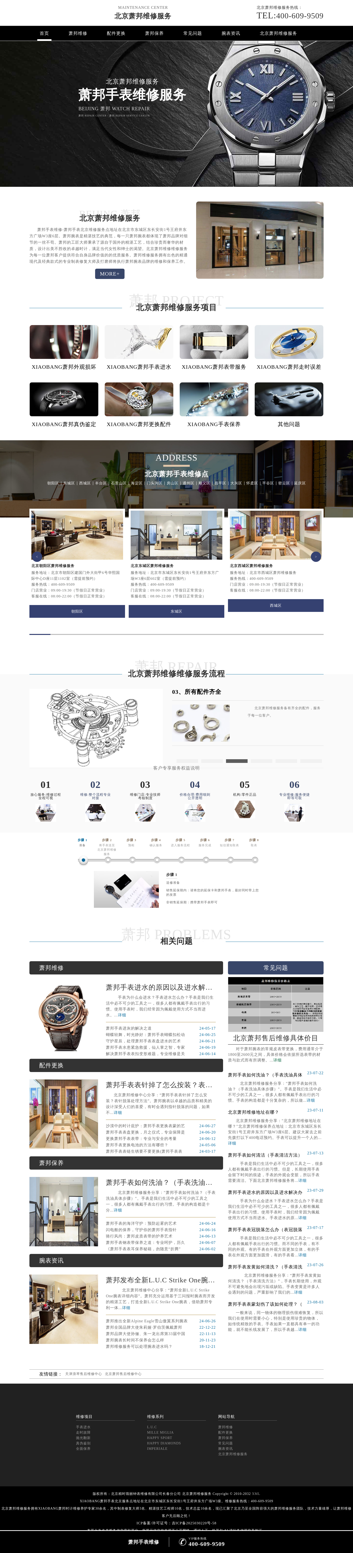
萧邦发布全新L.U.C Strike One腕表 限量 (161, 1280)
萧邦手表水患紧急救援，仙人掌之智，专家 (161, 1047)
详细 (122, 1015)
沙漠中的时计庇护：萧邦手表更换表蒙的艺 (161, 1126)
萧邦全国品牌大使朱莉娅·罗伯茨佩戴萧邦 (161, 1327)
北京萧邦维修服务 (142, 16)
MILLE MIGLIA (160, 1432)
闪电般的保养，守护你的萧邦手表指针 (161, 1230)
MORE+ (110, 274)
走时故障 (83, 1432)
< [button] (37, 556)
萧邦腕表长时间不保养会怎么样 (161, 1340)
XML (256, 1494)
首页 (44, 33)
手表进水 (83, 1427)
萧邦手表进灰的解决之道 (161, 1028)
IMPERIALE (157, 1449)
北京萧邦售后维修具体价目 (275, 1038)
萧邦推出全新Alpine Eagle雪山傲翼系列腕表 (161, 1321)
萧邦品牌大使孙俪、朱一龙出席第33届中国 (161, 1334)
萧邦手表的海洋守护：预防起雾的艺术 (161, 1223)
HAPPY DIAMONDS (164, 1443)
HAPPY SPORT (159, 1438)
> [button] (316, 556)
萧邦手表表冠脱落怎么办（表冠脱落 (276, 1228)
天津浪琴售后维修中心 (83, 1374)
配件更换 (116, 33)
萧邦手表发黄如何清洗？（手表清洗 (276, 1265)
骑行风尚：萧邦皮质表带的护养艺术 (161, 1236)
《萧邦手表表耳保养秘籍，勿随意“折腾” (161, 1249)
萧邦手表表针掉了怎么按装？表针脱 (161, 1085)
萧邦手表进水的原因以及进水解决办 (161, 987)
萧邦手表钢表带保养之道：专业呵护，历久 (161, 1242)
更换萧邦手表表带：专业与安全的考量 (161, 1139)
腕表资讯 (231, 33)
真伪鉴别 (83, 1443)
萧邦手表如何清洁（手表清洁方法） (276, 1154)
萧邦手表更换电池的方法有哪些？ (161, 1145)
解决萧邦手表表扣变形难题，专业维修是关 (161, 1054)
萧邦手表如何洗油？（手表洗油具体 (161, 1182)
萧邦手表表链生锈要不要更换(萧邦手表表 (161, 1151)
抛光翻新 (83, 1438)
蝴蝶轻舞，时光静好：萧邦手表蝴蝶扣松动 (161, 1035)
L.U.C (152, 1427)
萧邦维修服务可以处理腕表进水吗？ (161, 1346)
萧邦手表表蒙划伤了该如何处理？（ (276, 1303)
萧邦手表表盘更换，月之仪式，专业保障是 (161, 1132)
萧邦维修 (78, 33)
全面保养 (83, 1449)
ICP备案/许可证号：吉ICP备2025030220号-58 (176, 1523)
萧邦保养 (154, 33)
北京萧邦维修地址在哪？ (276, 1111)
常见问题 (192, 33)
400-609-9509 (290, 15)
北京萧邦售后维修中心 (123, 1374)
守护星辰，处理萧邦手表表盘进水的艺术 (161, 1041)
